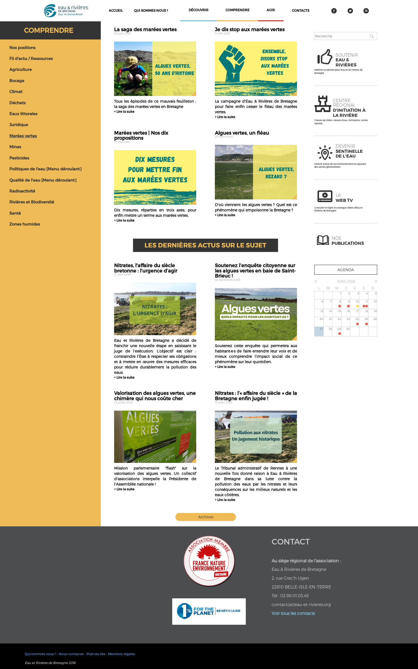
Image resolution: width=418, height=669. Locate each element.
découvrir (198, 10)
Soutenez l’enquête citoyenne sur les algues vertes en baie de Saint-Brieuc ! (256, 271)
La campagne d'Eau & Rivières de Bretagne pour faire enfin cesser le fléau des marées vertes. (256, 106)
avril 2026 (346, 281)
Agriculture (20, 69)
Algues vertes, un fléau (256, 134)
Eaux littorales (23, 113)
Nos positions (22, 47)
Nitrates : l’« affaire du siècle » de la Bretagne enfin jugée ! (256, 397)
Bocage (16, 80)
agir (271, 10)
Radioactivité (22, 191)
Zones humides (24, 224)
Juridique (18, 124)
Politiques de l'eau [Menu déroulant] (45, 168)
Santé (15, 213)
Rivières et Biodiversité (31, 201)
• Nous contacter (70, 654)
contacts (300, 10)
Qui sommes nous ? (151, 10)
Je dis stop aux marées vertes (256, 30)
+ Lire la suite (124, 111)
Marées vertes (23, 135)
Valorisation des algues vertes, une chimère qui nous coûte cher (155, 397)
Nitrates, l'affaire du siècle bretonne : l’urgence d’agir (155, 269)
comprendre (238, 10)
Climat (15, 91)
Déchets (17, 102)
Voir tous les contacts (293, 613)
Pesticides (19, 157)
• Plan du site (95, 654)
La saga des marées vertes (155, 30)
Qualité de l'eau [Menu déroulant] (43, 180)
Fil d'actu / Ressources (31, 58)
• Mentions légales (120, 654)
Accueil (116, 10)
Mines (15, 146)
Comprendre (48, 30)
